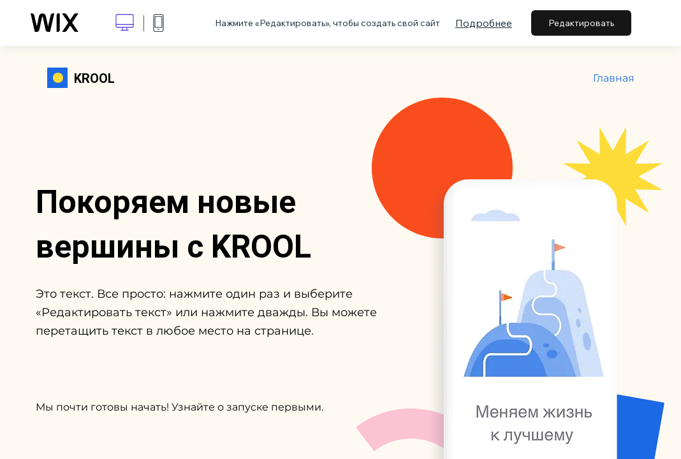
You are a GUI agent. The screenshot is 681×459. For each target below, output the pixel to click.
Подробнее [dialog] (483, 23)
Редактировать (581, 23)
